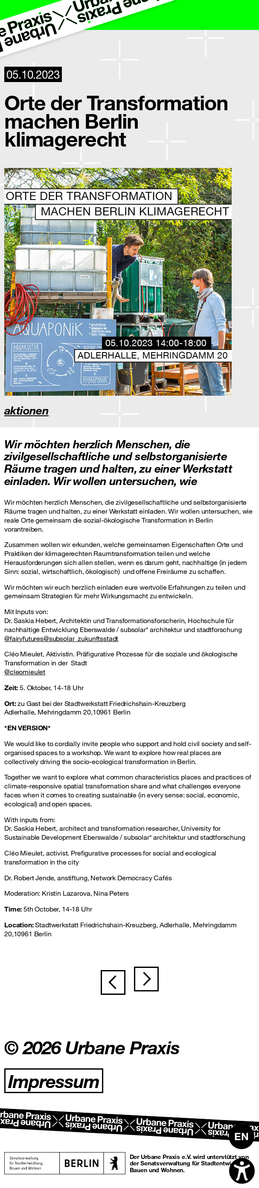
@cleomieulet (24, 672)
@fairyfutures (24, 638)
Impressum (53, 1081)
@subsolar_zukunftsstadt (81, 638)
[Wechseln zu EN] (241, 1136)
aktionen (26, 410)
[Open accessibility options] (242, 1171)
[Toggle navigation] (244, 15)
